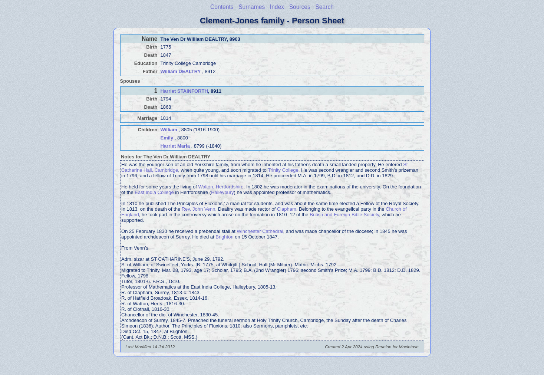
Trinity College (283, 170)
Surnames (251, 7)
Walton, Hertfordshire (220, 187)
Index (277, 7)
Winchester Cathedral (260, 231)
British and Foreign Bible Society (344, 214)
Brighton (224, 237)
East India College (154, 192)
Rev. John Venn (198, 209)
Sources (299, 7)
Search (324, 7)
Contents (221, 7)
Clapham (286, 209)
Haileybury (222, 192)
